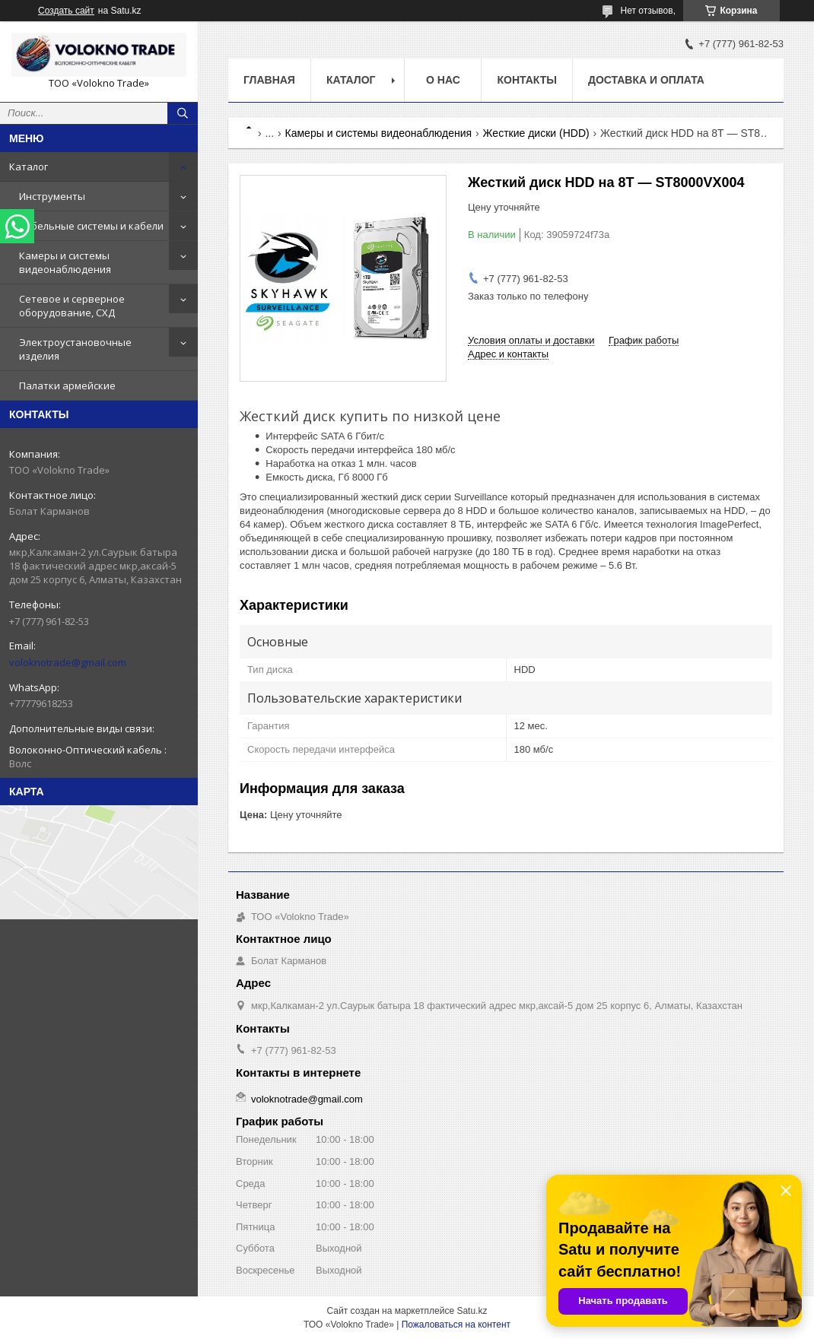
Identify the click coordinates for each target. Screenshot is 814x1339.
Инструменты (52, 196)
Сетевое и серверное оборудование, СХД (72, 305)
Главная (269, 80)
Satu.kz (471, 1311)
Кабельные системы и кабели (91, 226)
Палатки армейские (67, 385)
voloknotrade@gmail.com (67, 662)
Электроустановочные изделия (75, 349)
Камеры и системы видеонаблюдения (65, 262)
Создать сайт (66, 10)
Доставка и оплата (646, 80)
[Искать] (182, 113)
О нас (443, 80)
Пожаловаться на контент (456, 1324)
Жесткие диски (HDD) (536, 133)
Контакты (526, 80)
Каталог (28, 166)
